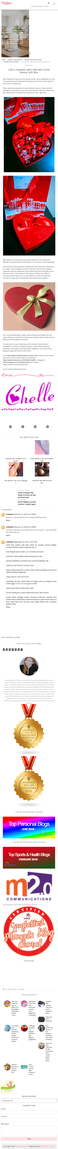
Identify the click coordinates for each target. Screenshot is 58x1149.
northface (32, 552)
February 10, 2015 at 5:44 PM (25, 527)
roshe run (29, 581)
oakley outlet (11, 604)
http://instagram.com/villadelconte (16, 362)
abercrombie (20, 588)
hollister (15, 547)
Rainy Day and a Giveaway (49, 1019)
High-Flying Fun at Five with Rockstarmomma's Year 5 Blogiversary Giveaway (32, 1008)
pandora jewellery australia (16, 561)
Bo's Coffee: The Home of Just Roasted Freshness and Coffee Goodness (49, 1032)
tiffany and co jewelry (48, 602)
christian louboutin (37, 597)
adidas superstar (25, 547)
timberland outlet (23, 599)
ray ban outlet (19, 581)
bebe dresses (29, 556)
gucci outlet (32, 583)
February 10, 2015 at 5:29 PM (25, 514)
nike (23, 545)
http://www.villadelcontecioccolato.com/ (22, 355)
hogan (36, 581)
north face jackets (13, 545)
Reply (8, 520)
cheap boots (30, 592)
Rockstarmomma (21, 1146)
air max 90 (15, 565)
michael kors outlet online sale (41, 599)
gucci (34, 547)
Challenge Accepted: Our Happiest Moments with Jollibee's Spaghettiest (32, 1033)
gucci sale (38, 556)
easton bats (10, 588)
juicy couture (24, 565)
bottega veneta (23, 597)
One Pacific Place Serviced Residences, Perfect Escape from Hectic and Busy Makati (15, 1033)
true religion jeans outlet (15, 552)
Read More (15, 41)
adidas (21, 556)
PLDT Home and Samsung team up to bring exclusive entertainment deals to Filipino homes (16, 32)
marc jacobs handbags (36, 561)
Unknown (9, 514)
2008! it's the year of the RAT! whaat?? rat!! (15, 1068)
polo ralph (30, 570)
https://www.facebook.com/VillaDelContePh (19, 360)
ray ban (26, 602)
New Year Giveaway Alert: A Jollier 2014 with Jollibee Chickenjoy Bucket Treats (15, 1008)
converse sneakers (41, 570)
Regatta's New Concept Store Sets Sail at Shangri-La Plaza (49, 1007)
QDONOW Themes (48, 1146)
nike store (19, 602)
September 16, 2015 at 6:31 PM (25, 542)
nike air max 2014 (18, 577)
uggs (13, 583)
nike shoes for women (35, 545)
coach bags (34, 602)
